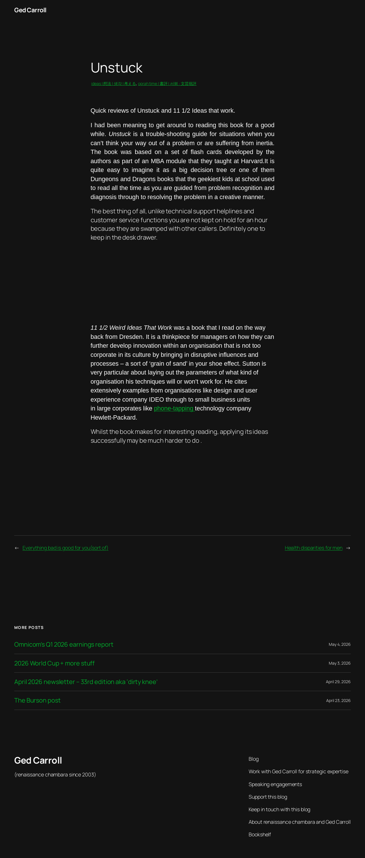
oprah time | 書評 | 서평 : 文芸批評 (167, 83)
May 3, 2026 (340, 663)
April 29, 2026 (338, 681)
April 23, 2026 (338, 700)
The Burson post (37, 700)
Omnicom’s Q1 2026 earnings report (63, 644)
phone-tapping (174, 408)
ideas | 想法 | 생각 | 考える (113, 83)
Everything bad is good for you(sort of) (65, 547)
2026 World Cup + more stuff (54, 663)
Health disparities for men (313, 547)
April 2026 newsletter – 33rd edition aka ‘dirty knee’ (86, 681)
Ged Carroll (30, 10)
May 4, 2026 (340, 644)
